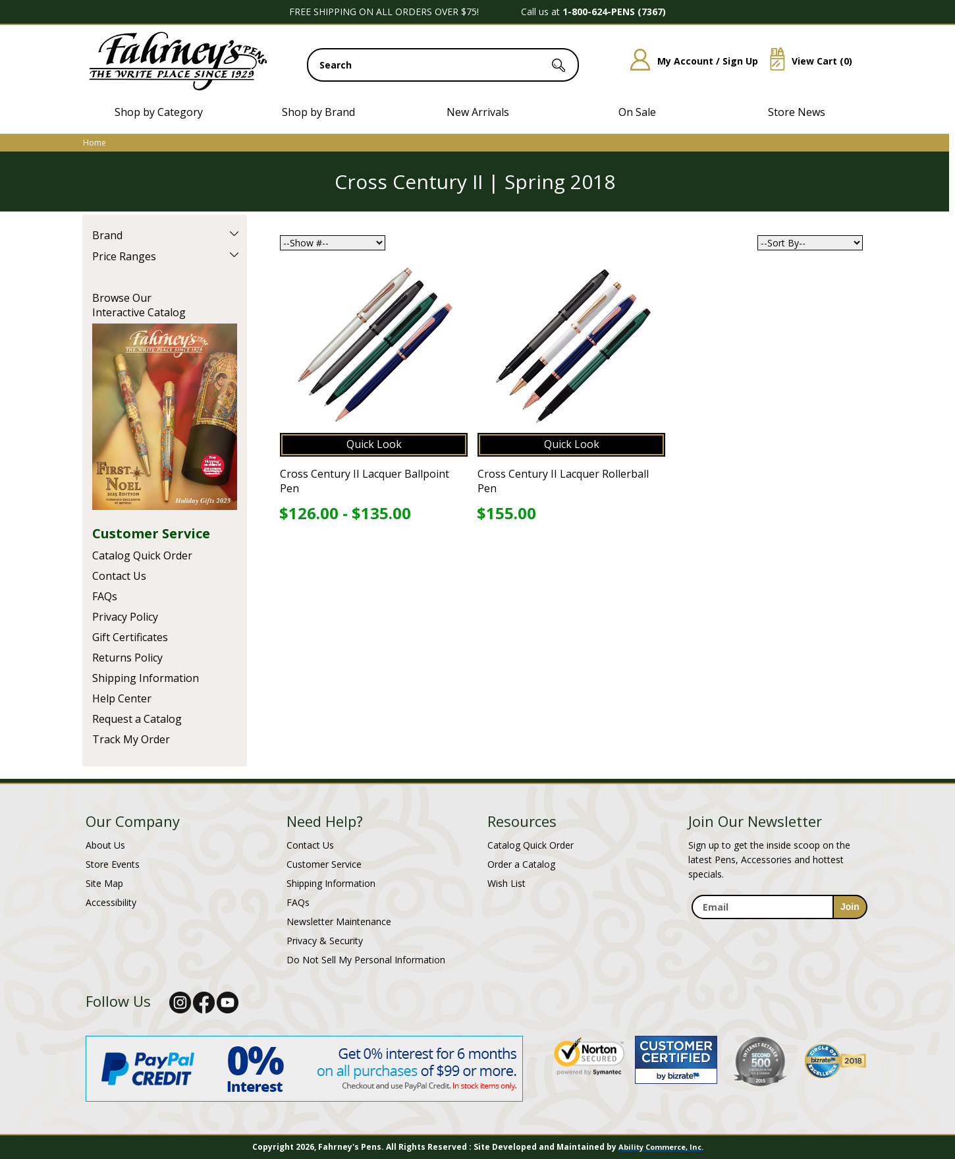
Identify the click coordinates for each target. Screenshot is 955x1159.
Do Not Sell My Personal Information (365, 959)
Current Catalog (164, 417)
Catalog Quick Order (142, 555)
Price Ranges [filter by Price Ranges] (124, 256)
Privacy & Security (324, 940)
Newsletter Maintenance (338, 921)
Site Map (104, 883)
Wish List (506, 883)
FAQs (104, 596)
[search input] (443, 65)
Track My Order (131, 739)
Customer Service (151, 533)
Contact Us (119, 576)
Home (94, 142)
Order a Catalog (521, 864)
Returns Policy (127, 657)
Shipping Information (145, 678)
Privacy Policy (125, 616)
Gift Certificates (130, 637)
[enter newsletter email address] (779, 907)
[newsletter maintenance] (779, 926)
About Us (105, 845)
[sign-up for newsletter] (849, 907)
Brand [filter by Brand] (107, 235)
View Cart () (806, 61)
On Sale (637, 112)
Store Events (113, 864)
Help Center (121, 698)
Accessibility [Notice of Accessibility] (111, 902)
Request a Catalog (137, 719)
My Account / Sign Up (689, 61)
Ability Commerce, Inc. (660, 1147)
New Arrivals (478, 112)
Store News (796, 112)
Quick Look (374, 444)
